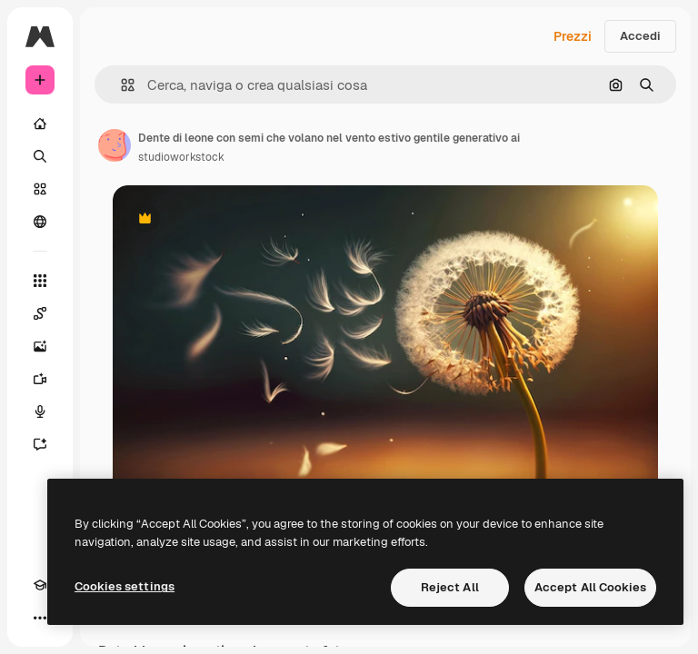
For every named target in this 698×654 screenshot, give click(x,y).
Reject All (450, 587)
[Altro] (40, 617)
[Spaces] (40, 313)
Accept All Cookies (590, 587)
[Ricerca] (40, 156)
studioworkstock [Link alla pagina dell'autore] (181, 157)
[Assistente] (40, 444)
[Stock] (40, 188)
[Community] (40, 221)
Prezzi (572, 36)
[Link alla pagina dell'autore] (114, 145)
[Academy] (40, 585)
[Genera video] (40, 378)
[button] (120, 85)
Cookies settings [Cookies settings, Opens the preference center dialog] (124, 586)
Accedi (640, 36)
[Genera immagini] (40, 346)
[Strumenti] (40, 280)
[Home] (40, 123)
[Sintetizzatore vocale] (40, 411)
